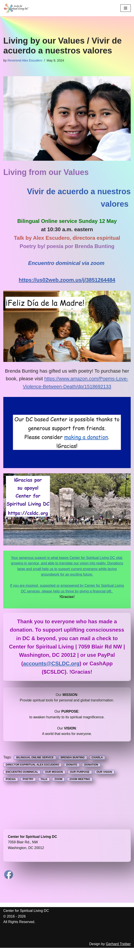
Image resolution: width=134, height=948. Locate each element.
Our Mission (54, 772)
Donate (71, 765)
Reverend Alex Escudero (24, 60)
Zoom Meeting (79, 779)
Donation (91, 765)
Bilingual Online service (35, 757)
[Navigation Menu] (125, 8)
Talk (43, 779)
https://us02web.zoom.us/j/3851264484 (67, 280)
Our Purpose (80, 772)
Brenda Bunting (73, 757)
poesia (11, 779)
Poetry (28, 779)
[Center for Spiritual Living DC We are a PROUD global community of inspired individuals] (16, 8)
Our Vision (104, 772)
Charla (97, 757)
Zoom (58, 779)
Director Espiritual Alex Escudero (32, 765)
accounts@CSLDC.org (51, 663)
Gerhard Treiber (118, 944)
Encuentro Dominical (22, 772)
